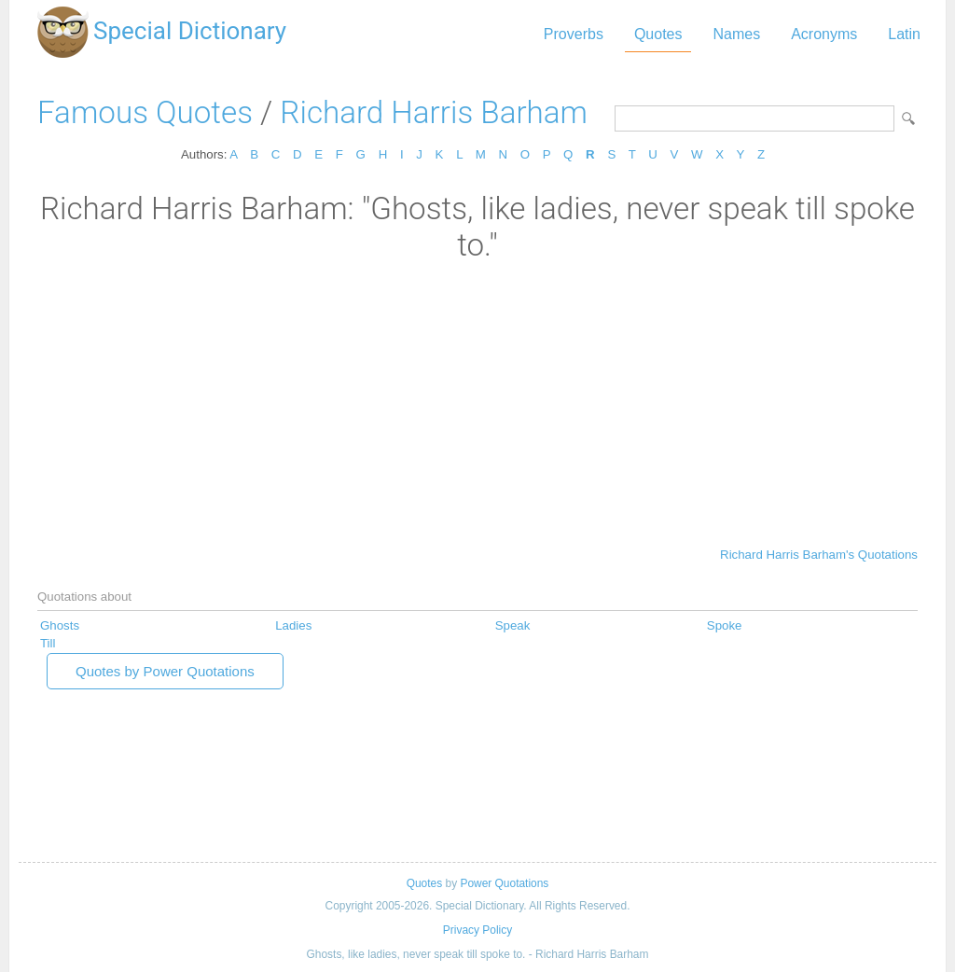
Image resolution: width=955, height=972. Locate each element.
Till (47, 643)
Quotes (658, 34)
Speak (513, 625)
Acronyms (824, 34)
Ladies (293, 625)
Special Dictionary (189, 31)
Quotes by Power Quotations (165, 671)
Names (736, 34)
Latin (904, 34)
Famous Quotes (145, 112)
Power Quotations (504, 883)
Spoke (724, 625)
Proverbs (573, 34)
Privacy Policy (477, 930)
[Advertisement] (477, 403)
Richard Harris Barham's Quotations (819, 555)
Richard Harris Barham (434, 112)
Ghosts (59, 625)
